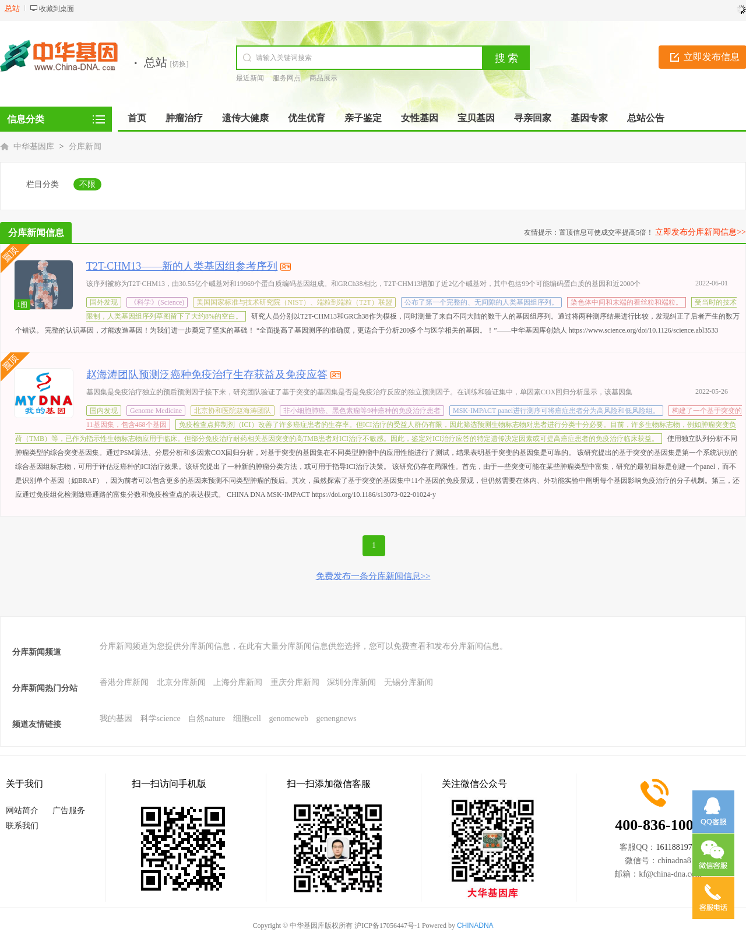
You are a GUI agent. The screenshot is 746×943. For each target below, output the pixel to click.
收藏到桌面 (56, 9)
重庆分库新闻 (294, 682)
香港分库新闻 (124, 682)
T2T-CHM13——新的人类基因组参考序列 (181, 266)
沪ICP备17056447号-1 (387, 925)
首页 (137, 118)
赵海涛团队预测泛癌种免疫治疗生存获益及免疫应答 (207, 374)
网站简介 (22, 810)
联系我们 (22, 825)
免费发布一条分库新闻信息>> (373, 576)
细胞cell (247, 718)
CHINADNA (475, 925)
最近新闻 (250, 78)
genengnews (336, 718)
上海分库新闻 (237, 682)
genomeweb (288, 718)
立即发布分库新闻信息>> (700, 232)
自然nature (206, 718)
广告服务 (68, 810)
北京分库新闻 (181, 682)
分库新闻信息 (36, 233)
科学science (160, 718)
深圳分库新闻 (351, 682)
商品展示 (323, 78)
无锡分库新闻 (408, 682)
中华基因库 (33, 146)
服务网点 (287, 78)
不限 (87, 184)
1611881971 (676, 847)
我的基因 (116, 718)
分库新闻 (85, 146)
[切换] (179, 64)
